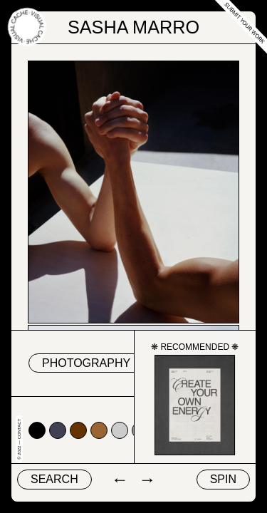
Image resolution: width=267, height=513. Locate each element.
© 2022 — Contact (19, 439)
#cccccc (119, 430)
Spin (223, 479)
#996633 (99, 430)
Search (54, 479)
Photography (86, 363)
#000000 (37, 430)
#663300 (78, 430)
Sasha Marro (133, 27)
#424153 (57, 430)
